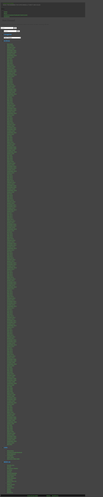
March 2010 (10, 354)
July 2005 (9, 444)
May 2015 (10, 254)
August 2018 (10, 192)
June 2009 (10, 369)
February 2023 (11, 105)
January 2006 (10, 435)
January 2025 (10, 68)
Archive (9, 466)
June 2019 (10, 176)
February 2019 (11, 182)
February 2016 (11, 240)
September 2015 (12, 248)
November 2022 (11, 110)
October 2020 (11, 150)
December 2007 (11, 398)
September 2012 (12, 306)
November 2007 (11, 399)
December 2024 (11, 70)
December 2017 (11, 205)
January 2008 (10, 396)
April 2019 (10, 179)
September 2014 (12, 267)
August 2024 (10, 76)
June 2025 (10, 60)
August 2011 (10, 327)
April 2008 (10, 391)
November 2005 (11, 438)
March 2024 (10, 84)
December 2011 (11, 320)
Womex (9, 491)
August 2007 (10, 404)
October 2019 (11, 169)
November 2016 (11, 226)
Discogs (9, 471)
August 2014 (10, 269)
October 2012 (11, 304)
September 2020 (12, 152)
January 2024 (10, 87)
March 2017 (10, 219)
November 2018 (11, 187)
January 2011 (10, 338)
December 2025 (11, 50)
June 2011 (10, 330)
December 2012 (11, 301)
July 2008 (9, 386)
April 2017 (10, 217)
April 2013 (10, 295)
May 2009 (10, 370)
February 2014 (11, 279)
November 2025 (11, 52)
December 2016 (11, 224)
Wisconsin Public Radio (13, 459)
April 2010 (10, 353)
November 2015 (11, 245)
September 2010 (12, 344)
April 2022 (10, 121)
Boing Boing (10, 451)
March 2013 (10, 296)
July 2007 (9, 406)
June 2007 (10, 407)
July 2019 (9, 174)
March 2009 (10, 373)
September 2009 (12, 364)
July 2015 (9, 251)
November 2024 (11, 71)
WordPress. (55, 495)
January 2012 (10, 319)
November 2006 (11, 418)
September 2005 (12, 441)
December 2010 (11, 340)
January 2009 (10, 377)
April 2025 (10, 63)
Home (5, 11)
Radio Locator (11, 484)
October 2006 (11, 420)
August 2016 (10, 230)
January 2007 (10, 415)
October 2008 (11, 381)
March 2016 (10, 238)
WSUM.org (10, 492)
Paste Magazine (11, 478)
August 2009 (10, 365)
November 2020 (11, 148)
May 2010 (10, 351)
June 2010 (10, 349)
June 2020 (10, 156)
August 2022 (10, 115)
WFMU (9, 489)
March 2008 (10, 393)
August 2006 (10, 423)
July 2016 (9, 232)
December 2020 (11, 147)
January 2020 (10, 164)
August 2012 (10, 308)
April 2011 (10, 333)
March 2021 (10, 142)
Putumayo (10, 479)
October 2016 (11, 227)
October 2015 (11, 246)
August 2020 (10, 153)
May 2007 (10, 409)
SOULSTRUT (10, 487)
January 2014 (10, 280)
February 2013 (11, 298)
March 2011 (10, 335)
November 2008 (11, 380)
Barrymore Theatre (12, 468)
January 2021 (10, 145)
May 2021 (10, 139)
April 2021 (10, 140)
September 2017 (12, 209)
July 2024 (9, 78)
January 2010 (10, 357)
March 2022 (10, 123)
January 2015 (10, 261)
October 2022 (11, 111)
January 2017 (10, 222)
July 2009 (9, 367)
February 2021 (11, 144)
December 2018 (11, 185)
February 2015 (11, 259)
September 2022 (12, 113)
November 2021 (11, 129)
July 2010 (9, 348)
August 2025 (10, 57)
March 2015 (10, 258)
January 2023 (10, 107)
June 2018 (10, 195)
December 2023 (11, 89)
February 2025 (11, 66)
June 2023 (10, 99)
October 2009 (11, 362)
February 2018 (11, 201)
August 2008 (10, 385)
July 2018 (9, 193)
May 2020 (10, 158)
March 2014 (10, 277)
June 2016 (10, 234)
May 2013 (10, 293)
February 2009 (11, 375)
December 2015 (11, 243)
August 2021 (10, 134)
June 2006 (10, 426)
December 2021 (11, 127)
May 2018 (10, 197)
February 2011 (11, 336)
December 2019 (11, 166)
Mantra (48, 495)
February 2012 (11, 317)
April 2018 (10, 198)
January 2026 (10, 49)
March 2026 (10, 45)
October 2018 (11, 189)
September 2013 (12, 287)
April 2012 (10, 314)
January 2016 (10, 242)
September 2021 (12, 132)
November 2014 (11, 264)
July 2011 (9, 328)
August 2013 (10, 288)
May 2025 (10, 62)
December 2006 (11, 417)
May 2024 (10, 81)
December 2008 (11, 378)
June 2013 (10, 291)
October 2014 (11, 266)
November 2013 (11, 283)
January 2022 (10, 126)
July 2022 (9, 116)
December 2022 (11, 108)
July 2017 (9, 213)
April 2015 (10, 256)
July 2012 (9, 309)
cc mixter (9, 470)
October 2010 (11, 343)
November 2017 (11, 206)
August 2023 (10, 95)
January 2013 (10, 299)
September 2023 (12, 94)
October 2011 (11, 324)
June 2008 (10, 388)
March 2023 (10, 103)
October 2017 (11, 208)
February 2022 (11, 124)
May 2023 (10, 100)
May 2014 (10, 274)
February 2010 (11, 356)
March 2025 (10, 65)
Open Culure (10, 457)
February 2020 (11, 163)
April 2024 (10, 82)
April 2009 (10, 372)
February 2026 (11, 47)
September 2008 (12, 383)
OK (15, 28)
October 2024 (11, 73)
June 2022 (10, 118)
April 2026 (10, 44)
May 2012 (10, 312)
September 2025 (12, 55)
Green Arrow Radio (8, 3)
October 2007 (11, 401)
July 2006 (9, 425)
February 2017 (11, 221)
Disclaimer (7, 16)
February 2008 (11, 394)
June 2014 (10, 272)
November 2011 (11, 322)
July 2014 (9, 271)
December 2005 (11, 436)
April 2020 (10, 160)
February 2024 (11, 86)
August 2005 (10, 443)
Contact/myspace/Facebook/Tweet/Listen (15, 15)
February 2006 (11, 433)
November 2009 (11, 361)
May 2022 (10, 119)
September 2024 (12, 74)
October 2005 (11, 439)
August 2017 (10, 211)
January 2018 (10, 203)
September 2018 (12, 190)
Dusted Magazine (12, 473)
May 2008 (10, 389)
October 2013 (11, 285)
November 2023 (11, 90)
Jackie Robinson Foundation (11, 454)
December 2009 (11, 359)
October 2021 (11, 131)
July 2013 (9, 290)
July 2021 (9, 135)
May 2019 (10, 177)
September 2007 (12, 402)
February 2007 (11, 414)
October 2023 (11, 92)
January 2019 (10, 184)
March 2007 (10, 412)
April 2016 (10, 237)
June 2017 (10, 214)
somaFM (9, 486)
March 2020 (10, 161)
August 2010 (10, 346)
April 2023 (10, 102)
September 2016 (12, 229)
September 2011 (12, 325)
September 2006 (12, 422)
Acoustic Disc (10, 465)
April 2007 (10, 410)
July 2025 (9, 58)
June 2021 (10, 137)
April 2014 (10, 275)
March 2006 (10, 431)
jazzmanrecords (11, 475)
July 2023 (9, 97)
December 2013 (11, 282)
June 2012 (10, 311)
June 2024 (10, 79)
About (5, 13)
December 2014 (11, 262)
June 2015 (10, 253)
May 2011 (10, 332)
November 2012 (11, 303)
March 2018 (10, 200)
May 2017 (10, 216)
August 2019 (10, 172)
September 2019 (12, 171)
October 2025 (11, 53)
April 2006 (10, 430)
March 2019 (10, 181)
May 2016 (10, 235)
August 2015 (10, 250)
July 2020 (9, 155)
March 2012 (10, 316)
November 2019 (11, 168)
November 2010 (11, 341)
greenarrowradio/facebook (14, 452)
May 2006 (10, 428)
